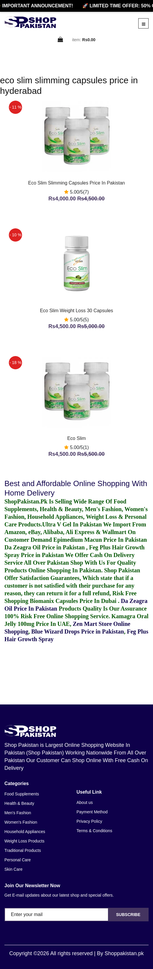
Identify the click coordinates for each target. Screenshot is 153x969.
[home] (30, 22)
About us (84, 802)
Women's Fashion (20, 822)
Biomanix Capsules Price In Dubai (74, 601)
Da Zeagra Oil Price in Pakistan (45, 547)
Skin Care (13, 869)
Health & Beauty (19, 803)
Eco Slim (76, 438)
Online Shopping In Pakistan (64, 570)
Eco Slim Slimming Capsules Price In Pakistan (76, 182)
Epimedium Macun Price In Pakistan (100, 539)
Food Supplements (21, 794)
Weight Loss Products (24, 841)
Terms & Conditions (94, 830)
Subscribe (128, 914)
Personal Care (17, 859)
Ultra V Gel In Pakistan (72, 524)
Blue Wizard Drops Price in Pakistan (77, 631)
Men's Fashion (17, 812)
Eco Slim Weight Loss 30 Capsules (76, 310)
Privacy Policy (89, 821)
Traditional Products (22, 850)
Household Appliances (24, 831)
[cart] (61, 39)
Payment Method (92, 812)
